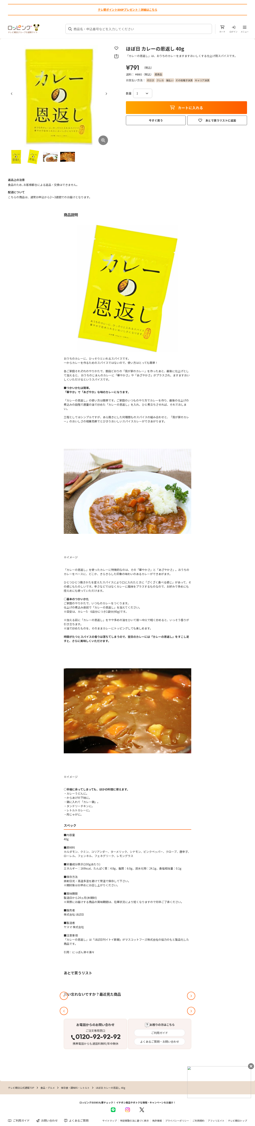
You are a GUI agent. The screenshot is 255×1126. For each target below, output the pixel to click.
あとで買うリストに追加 (217, 120)
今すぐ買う (156, 120)
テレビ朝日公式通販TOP (21, 1087)
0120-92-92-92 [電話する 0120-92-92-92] (98, 1037)
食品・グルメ (47, 1087)
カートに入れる (186, 107)
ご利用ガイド (159, 1033)
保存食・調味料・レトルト (75, 1087)
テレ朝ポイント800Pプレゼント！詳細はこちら (127, 10)
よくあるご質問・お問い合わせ (159, 1042)
